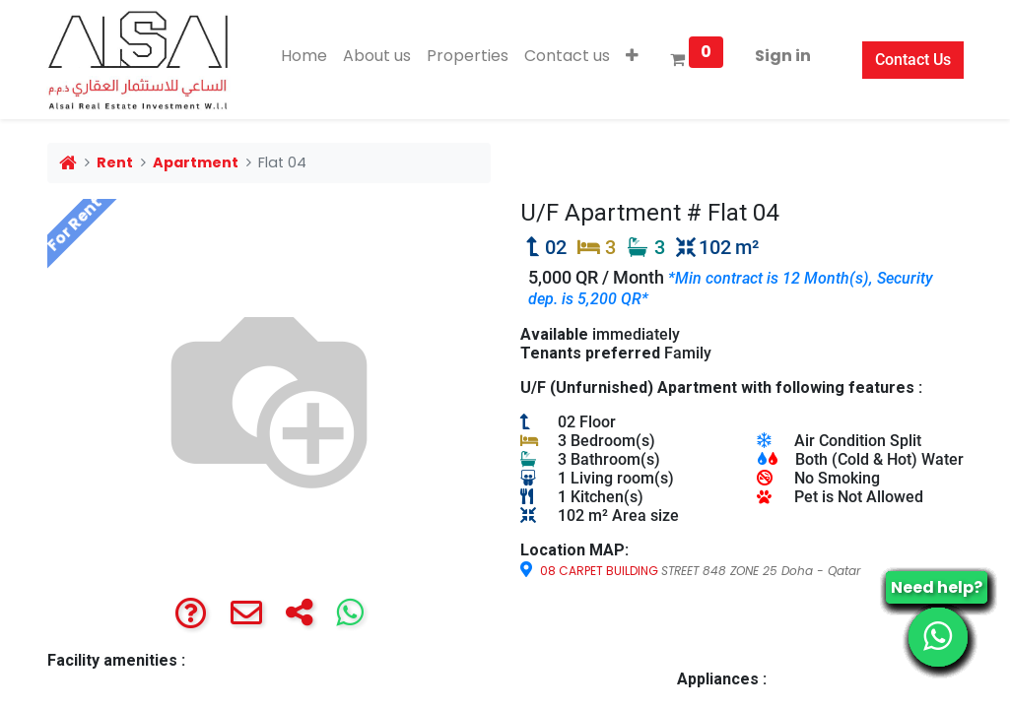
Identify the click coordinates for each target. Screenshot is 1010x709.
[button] (632, 56)
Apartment (195, 162)
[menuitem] (304, 56)
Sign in (783, 55)
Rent (115, 162)
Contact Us (913, 59)
